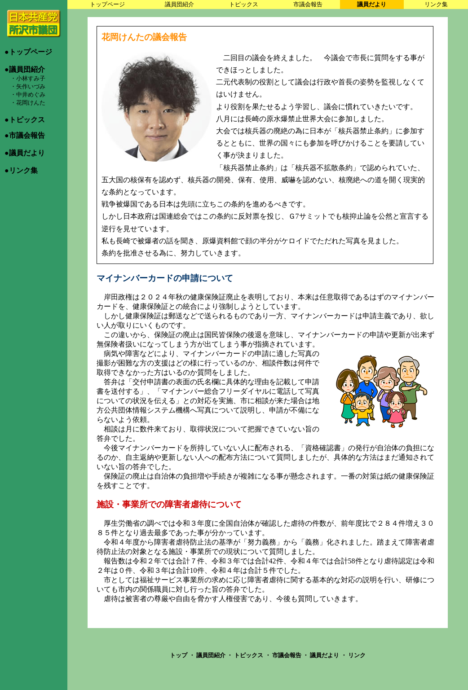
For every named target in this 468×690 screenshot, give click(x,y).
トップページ (107, 4)
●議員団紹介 (24, 69)
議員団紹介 (179, 4)
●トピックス (24, 119)
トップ (179, 655)
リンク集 (436, 4)
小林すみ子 (30, 78)
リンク (357, 655)
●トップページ (28, 52)
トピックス (243, 4)
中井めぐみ (30, 94)
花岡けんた (30, 102)
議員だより (371, 4)
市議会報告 (307, 4)
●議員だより (24, 153)
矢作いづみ (30, 86)
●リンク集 (21, 170)
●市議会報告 (24, 135)
